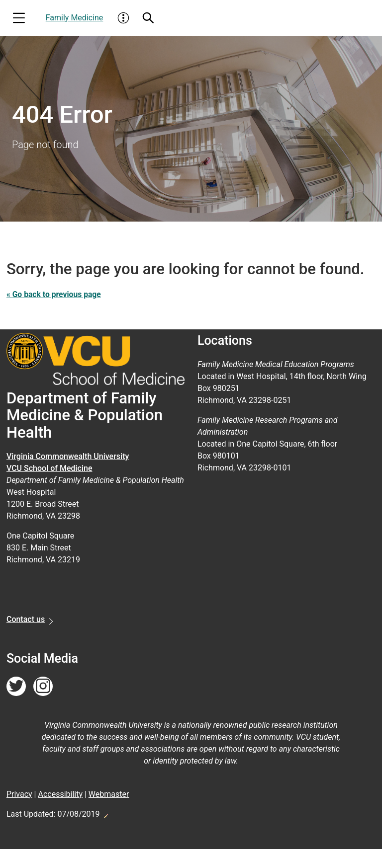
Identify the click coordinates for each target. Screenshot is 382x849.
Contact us (25, 619)
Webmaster (109, 794)
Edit (105, 813)
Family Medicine (74, 17)
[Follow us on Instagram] (43, 687)
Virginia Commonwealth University (67, 456)
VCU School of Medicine (49, 468)
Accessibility (60, 794)
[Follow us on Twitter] (16, 687)
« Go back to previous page (54, 294)
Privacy (19, 794)
